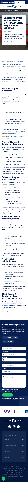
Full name (14, 347)
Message (14, 381)
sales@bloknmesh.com (11, 337)
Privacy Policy (5, 400)
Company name (14, 353)
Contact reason (14, 370)
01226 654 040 (9, 341)
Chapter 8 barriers (15, 77)
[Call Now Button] (3, 479)
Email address (14, 359)
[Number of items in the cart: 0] (24, 6)
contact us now (6, 305)
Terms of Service (14, 400)
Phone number (14, 364)
